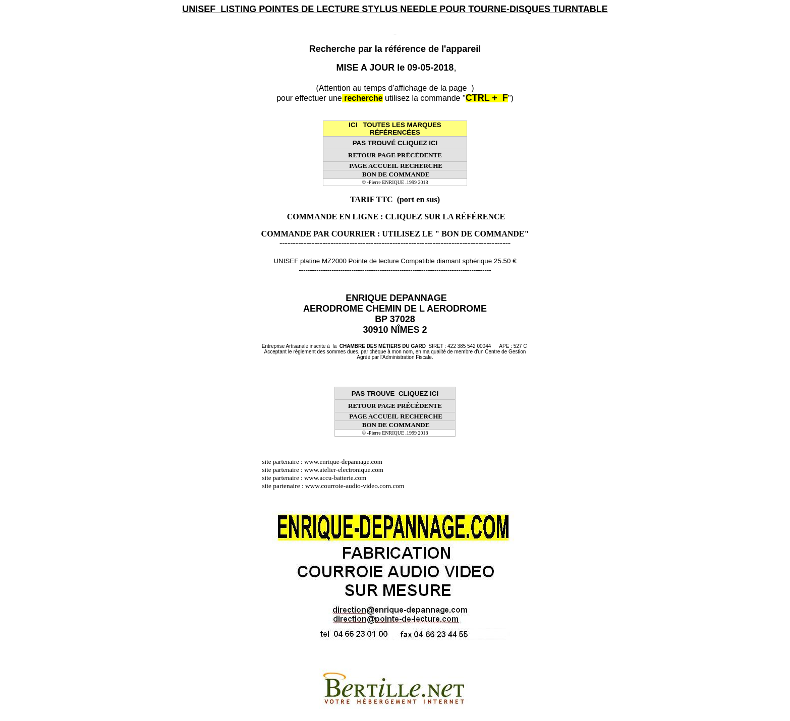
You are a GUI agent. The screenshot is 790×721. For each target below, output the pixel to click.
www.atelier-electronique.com (343, 469)
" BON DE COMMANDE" (482, 233)
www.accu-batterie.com (338, 478)
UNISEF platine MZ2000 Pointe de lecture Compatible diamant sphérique (382, 261)
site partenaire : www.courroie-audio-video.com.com (336, 486)
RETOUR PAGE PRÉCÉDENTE (395, 155)
